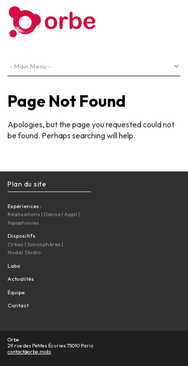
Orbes (16, 244)
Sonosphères (44, 244)
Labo (14, 265)
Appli (70, 214)
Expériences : (25, 206)
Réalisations (24, 214)
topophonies (23, 222)
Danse (52, 214)
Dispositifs (22, 235)
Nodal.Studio (24, 252)
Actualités (21, 278)
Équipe (16, 292)
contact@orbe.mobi (29, 351)
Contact (18, 305)
